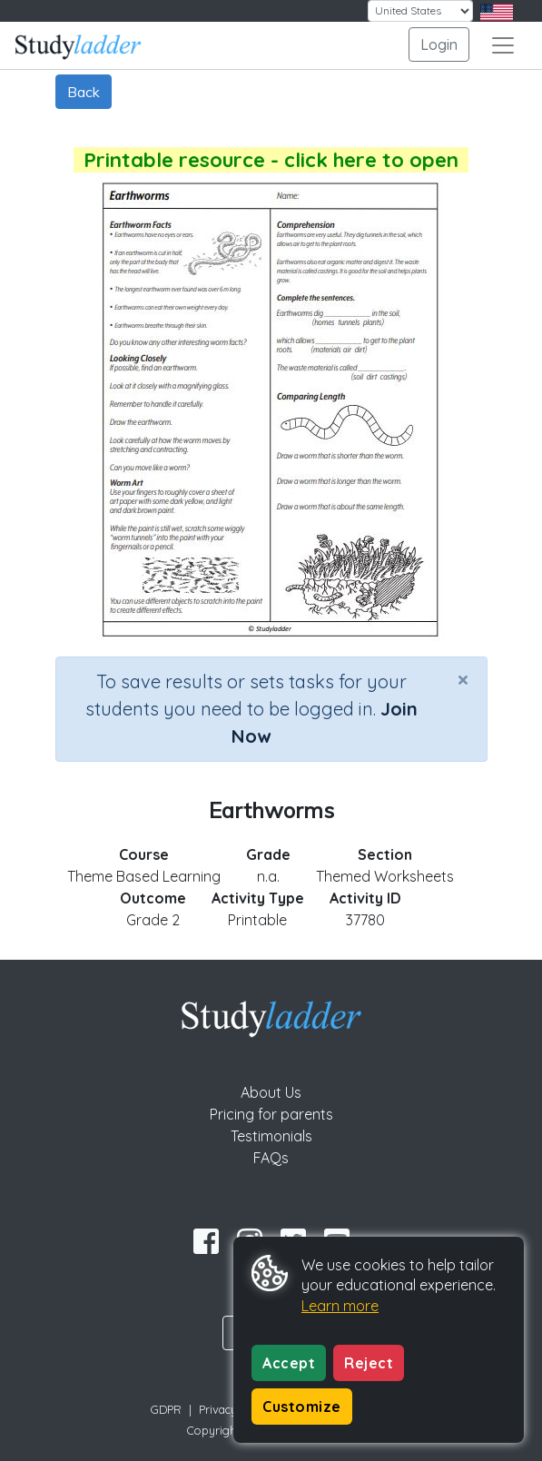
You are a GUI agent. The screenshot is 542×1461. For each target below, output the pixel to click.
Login (439, 44)
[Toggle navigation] (502, 45)
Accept (288, 1363)
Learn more (340, 1306)
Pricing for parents (271, 1114)
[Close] (463, 679)
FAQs (271, 1158)
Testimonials (271, 1136)
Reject (368, 1363)
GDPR (166, 1409)
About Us (271, 1092)
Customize (301, 1406)
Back (83, 92)
